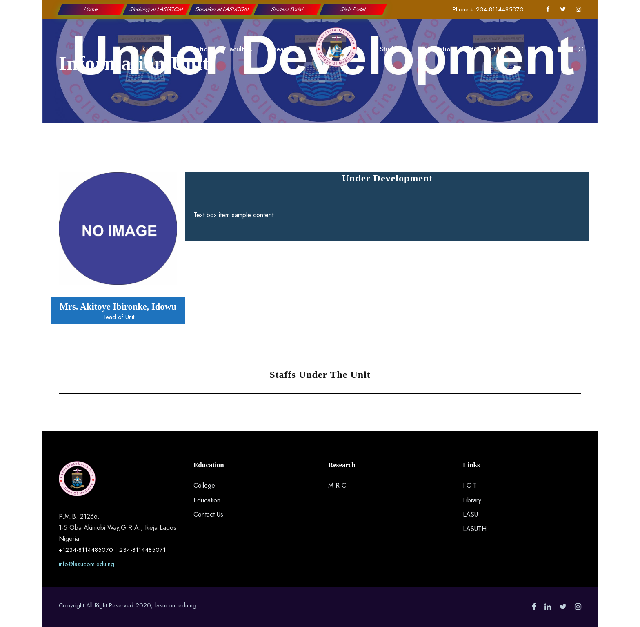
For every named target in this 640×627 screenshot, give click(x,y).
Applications (438, 49)
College (155, 49)
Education (196, 49)
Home (91, 9)
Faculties (239, 49)
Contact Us (487, 49)
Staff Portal (353, 9)
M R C (337, 485)
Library (472, 500)
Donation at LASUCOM (222, 9)
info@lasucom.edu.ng (86, 564)
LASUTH (475, 528)
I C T (470, 485)
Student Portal (287, 9)
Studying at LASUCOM (156, 9)
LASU (470, 514)
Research (280, 49)
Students (393, 49)
